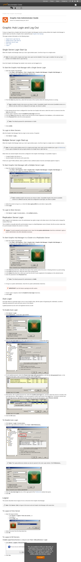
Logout (7, 45)
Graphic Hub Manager (15, 13)
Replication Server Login (12, 42)
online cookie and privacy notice (40, 554)
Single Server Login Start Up (13, 39)
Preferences (62, 147)
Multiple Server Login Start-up (13, 40)
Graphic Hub (6, 13)
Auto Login (8, 43)
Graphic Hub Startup (38, 34)
